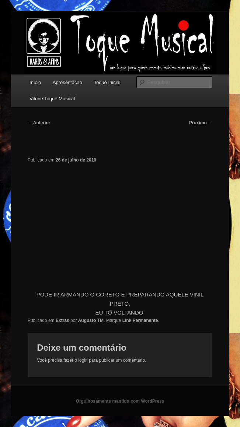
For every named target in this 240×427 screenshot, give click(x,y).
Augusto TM (91, 320)
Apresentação (67, 82)
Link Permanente (140, 320)
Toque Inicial (107, 82)
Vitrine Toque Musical (52, 98)
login (82, 360)
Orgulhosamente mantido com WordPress (120, 401)
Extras (62, 320)
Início (35, 82)
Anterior (39, 122)
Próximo (200, 122)
